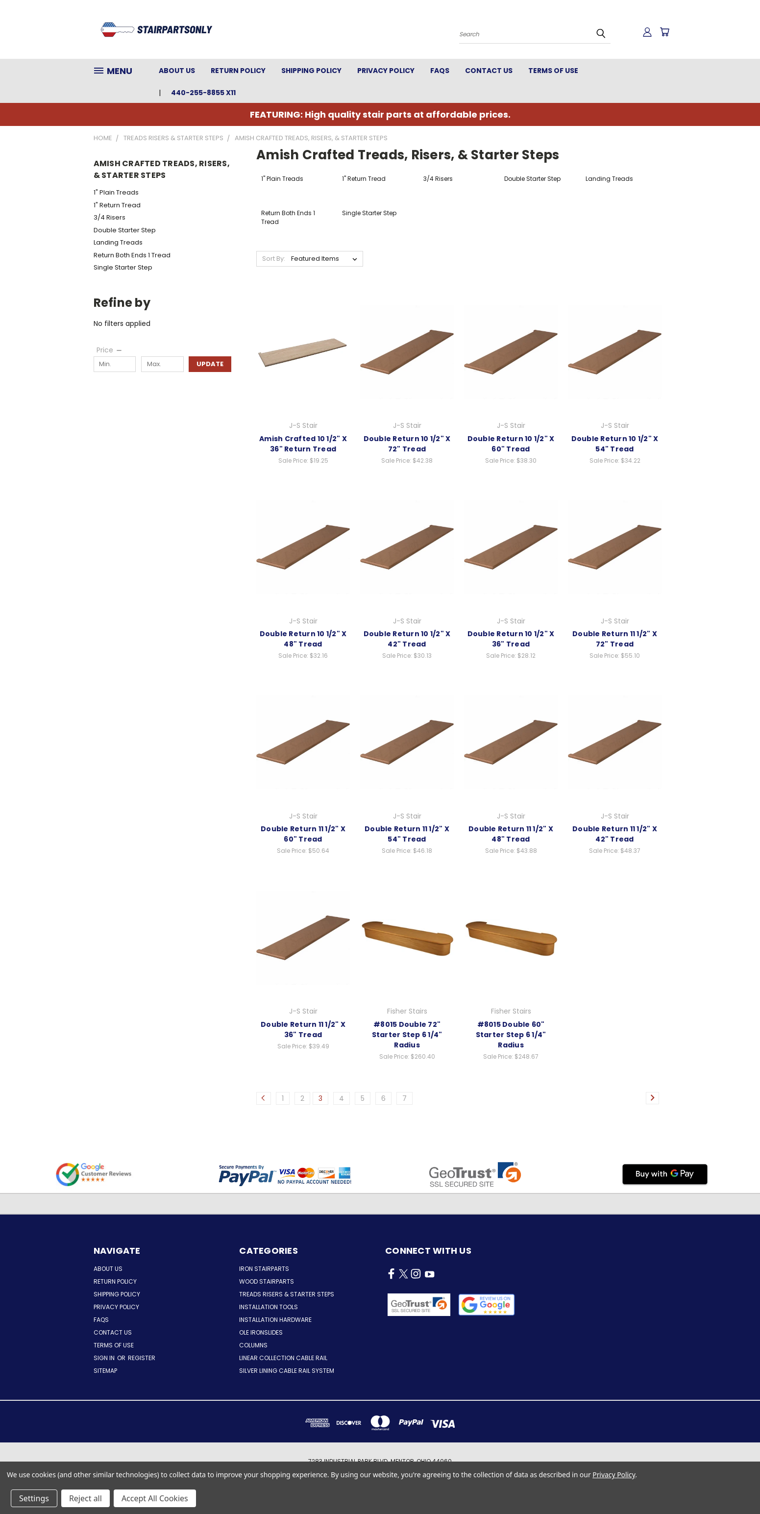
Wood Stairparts (266, 1281)
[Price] (110, 350)
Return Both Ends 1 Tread (132, 255)
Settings (34, 1498)
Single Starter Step (123, 267)
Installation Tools (268, 1307)
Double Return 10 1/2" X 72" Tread (407, 444)
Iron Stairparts (264, 1269)
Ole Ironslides (261, 1332)
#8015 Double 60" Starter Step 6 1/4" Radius (511, 1034)
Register (141, 1358)
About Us (177, 70)
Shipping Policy (311, 70)
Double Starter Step (125, 230)
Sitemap (105, 1370)
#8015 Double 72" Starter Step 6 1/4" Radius (407, 1034)
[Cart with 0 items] (664, 32)
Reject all (85, 1498)
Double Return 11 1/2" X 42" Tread (614, 834)
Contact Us (489, 70)
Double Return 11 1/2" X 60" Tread (303, 834)
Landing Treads (118, 242)
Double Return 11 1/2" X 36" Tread (303, 1029)
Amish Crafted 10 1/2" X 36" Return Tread (303, 444)
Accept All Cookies (155, 1498)
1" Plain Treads (116, 192)
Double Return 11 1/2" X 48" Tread (510, 834)
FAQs (439, 70)
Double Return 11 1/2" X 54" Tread (407, 834)
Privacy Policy (386, 70)
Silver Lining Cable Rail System (286, 1370)
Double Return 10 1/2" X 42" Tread (407, 639)
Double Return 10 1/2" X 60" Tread (511, 444)
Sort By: (273, 258)
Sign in (105, 1358)
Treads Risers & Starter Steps (286, 1294)
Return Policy (238, 70)
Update (209, 364)
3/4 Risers (109, 217)
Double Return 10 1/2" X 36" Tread (511, 639)
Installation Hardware (275, 1319)
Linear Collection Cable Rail (283, 1358)
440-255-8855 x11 (203, 93)
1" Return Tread (117, 205)
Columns (253, 1345)
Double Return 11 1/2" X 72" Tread (614, 639)
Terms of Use (553, 70)
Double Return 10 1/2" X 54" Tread (615, 444)
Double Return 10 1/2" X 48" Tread (303, 639)
